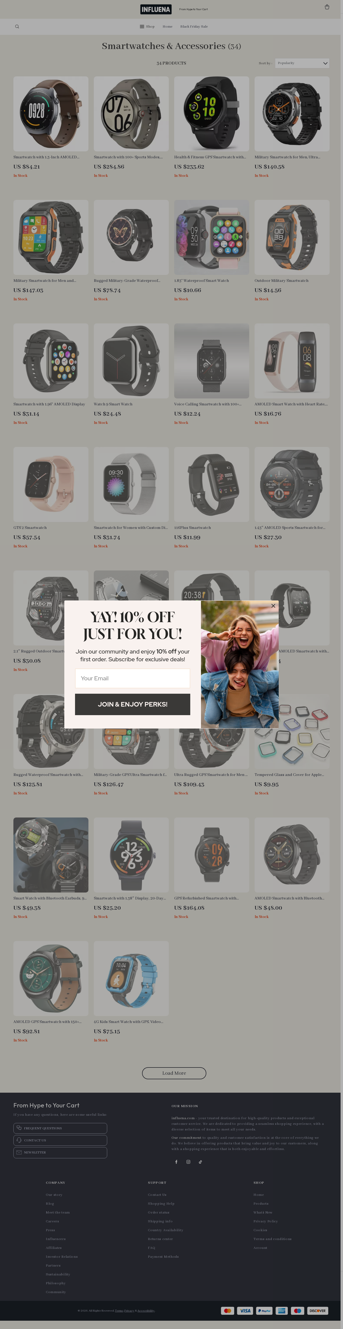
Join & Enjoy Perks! (132, 704)
